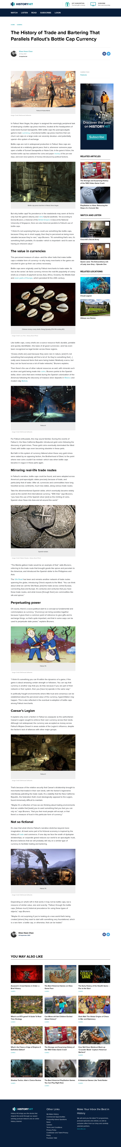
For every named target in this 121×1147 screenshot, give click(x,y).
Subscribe (45, 13)
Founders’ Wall (51, 1138)
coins (43, 371)
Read (34, 13)
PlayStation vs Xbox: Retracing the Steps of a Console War (94, 206)
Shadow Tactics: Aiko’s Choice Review (26, 1080)
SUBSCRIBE (101, 3)
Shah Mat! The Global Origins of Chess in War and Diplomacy (93, 1017)
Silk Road (19, 579)
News (48, 1122)
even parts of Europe (24, 278)
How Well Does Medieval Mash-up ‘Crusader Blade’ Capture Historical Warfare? (92, 1049)
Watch (14, 13)
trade (21, 834)
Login (58, 13)
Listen (24, 13)
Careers (49, 1125)
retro (41, 216)
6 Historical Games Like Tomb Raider (92, 1080)
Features (83, 75)
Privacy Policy (51, 1130)
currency (26, 132)
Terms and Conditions (54, 1127)
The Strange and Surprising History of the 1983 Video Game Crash (94, 181)
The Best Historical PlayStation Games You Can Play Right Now (60, 1081)
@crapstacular (23, 56)
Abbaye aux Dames (88, 318)
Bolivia (24, 380)
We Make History (52, 1114)
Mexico (67, 377)
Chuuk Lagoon (86, 296)
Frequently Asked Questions (56, 1119)
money (57, 153)
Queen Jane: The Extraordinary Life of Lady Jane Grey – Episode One (94, 263)
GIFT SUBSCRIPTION (78, 3)
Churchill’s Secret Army (89, 239)
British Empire (44, 219)
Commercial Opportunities (55, 1117)
